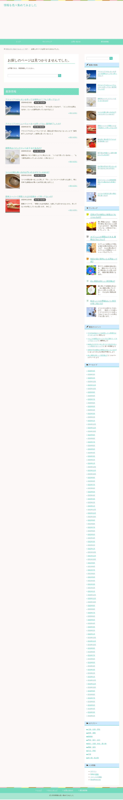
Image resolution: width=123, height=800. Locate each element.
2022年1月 (91, 549)
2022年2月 (91, 546)
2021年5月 (91, 578)
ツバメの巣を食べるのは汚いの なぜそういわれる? (26, 172)
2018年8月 (91, 695)
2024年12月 (92, 425)
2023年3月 (91, 499)
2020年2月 (91, 631)
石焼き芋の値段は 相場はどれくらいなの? (102, 350)
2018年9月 (91, 691)
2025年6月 (91, 403)
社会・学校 (92, 751)
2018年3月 (91, 713)
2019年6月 (91, 659)
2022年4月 (91, 538)
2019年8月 (91, 652)
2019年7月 (91, 656)
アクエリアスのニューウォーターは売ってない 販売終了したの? (31, 124)
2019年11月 (92, 642)
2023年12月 (92, 467)
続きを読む (73, 113)
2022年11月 (92, 514)
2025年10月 (92, 389)
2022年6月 (91, 531)
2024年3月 (91, 457)
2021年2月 (91, 588)
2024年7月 (91, 442)
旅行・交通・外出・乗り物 (97, 744)
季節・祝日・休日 (94, 740)
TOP (17, 49)
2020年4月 (91, 624)
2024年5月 (91, 450)
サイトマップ (47, 42)
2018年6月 (91, 702)
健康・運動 (92, 733)
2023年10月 (92, 474)
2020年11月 (92, 599)
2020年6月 (91, 617)
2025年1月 (91, 421)
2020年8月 (91, 610)
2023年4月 (91, 496)
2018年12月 (92, 681)
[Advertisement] (61, 24)
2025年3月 (91, 414)
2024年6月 (91, 446)
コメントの (96, 777)
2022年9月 (91, 521)
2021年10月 (92, 560)
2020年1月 (91, 634)
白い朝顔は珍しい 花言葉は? (102, 282)
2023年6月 (91, 489)
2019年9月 (91, 649)
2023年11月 (92, 471)
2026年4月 (91, 371)
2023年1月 (91, 506)
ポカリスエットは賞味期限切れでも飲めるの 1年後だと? (107, 182)
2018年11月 (92, 684)
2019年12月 (92, 638)
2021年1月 (91, 592)
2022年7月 (91, 528)
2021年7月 (91, 570)
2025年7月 (91, 400)
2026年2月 (91, 378)
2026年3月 (91, 375)
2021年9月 (91, 563)
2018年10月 (92, 688)
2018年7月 (91, 698)
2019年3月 (91, 670)
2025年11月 (92, 386)
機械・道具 (92, 748)
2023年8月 (91, 482)
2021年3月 (91, 585)
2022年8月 (91, 524)
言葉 (89, 755)
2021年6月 (91, 574)
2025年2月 (91, 418)
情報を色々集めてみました (25, 5)
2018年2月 (91, 716)
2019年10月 (92, 645)
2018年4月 (91, 709)
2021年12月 (92, 553)
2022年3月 (91, 542)
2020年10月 (92, 602)
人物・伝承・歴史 (94, 730)
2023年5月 (91, 492)
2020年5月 (91, 620)
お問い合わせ (76, 42)
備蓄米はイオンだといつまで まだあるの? (22, 148)
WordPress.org (95, 780)
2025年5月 (91, 407)
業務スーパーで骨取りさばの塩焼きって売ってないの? (27, 197)
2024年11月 (92, 428)
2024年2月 (91, 460)
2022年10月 (92, 517)
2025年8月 (91, 396)
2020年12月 (92, 595)
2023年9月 (91, 478)
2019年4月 (91, 666)
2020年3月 (91, 627)
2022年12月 (92, 510)
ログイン (93, 772)
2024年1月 (91, 464)
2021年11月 (92, 556)
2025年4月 (91, 410)
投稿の (94, 775)
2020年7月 (91, 613)
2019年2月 (91, 674)
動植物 (90, 737)
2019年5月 (91, 663)
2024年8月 (91, 439)
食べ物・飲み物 (40, 103)
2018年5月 (91, 706)
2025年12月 (92, 382)
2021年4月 (91, 581)
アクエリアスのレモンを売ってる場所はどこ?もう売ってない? (31, 100)
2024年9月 (91, 435)
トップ (18, 42)
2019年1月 (91, 677)
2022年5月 (91, 535)
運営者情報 (105, 42)
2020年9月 (91, 606)
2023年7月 (91, 485)
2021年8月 (91, 567)
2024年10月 (92, 432)
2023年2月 (91, 503)
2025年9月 (91, 393)
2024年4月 (91, 453)
